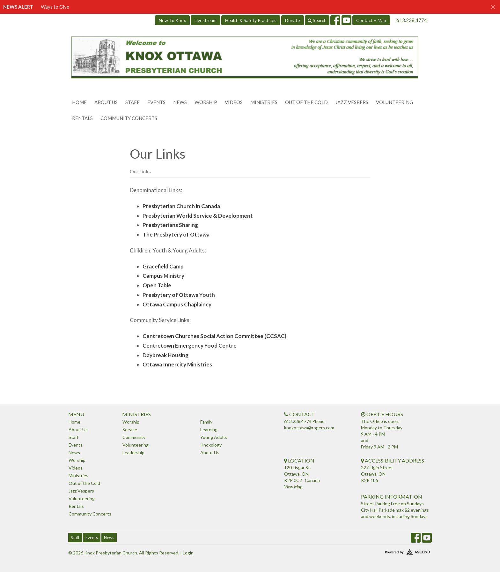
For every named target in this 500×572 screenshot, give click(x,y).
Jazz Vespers (351, 102)
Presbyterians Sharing (170, 225)
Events (156, 102)
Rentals (82, 118)
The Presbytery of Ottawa (176, 234)
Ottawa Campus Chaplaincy (177, 304)
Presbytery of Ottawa (170, 294)
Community (133, 437)
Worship (206, 102)
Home (79, 102)
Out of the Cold (306, 102)
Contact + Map (371, 20)
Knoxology (211, 445)
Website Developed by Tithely (389, 550)
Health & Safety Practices (250, 20)
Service (129, 429)
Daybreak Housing (165, 355)
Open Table (157, 285)
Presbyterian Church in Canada (181, 206)
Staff (132, 102)
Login (188, 552)
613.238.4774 (411, 20)
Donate (292, 20)
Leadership (133, 452)
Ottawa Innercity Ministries (177, 364)
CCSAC (275, 336)
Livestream (206, 20)
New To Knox (172, 20)
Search (317, 20)
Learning (208, 429)
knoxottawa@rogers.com (309, 427)
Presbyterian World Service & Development (198, 215)
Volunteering (394, 102)
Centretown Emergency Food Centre (190, 345)
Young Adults (213, 437)
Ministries (263, 102)
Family (206, 422)
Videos (234, 102)
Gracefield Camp (163, 266)
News (180, 102)
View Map (293, 486)
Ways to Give (55, 7)
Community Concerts (128, 118)
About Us (106, 102)
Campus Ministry (163, 275)
